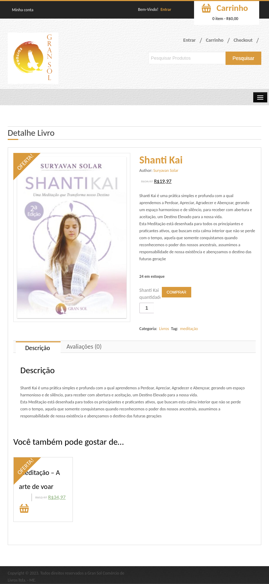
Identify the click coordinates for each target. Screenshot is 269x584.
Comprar (176, 292)
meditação (189, 328)
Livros (164, 328)
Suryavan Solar (165, 170)
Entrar (165, 9)
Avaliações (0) (84, 346)
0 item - (225, 18)
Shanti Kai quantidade (149, 293)
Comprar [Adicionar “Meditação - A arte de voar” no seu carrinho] (24, 509)
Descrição (37, 348)
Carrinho (214, 40)
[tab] (38, 347)
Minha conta (22, 9)
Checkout (243, 40)
